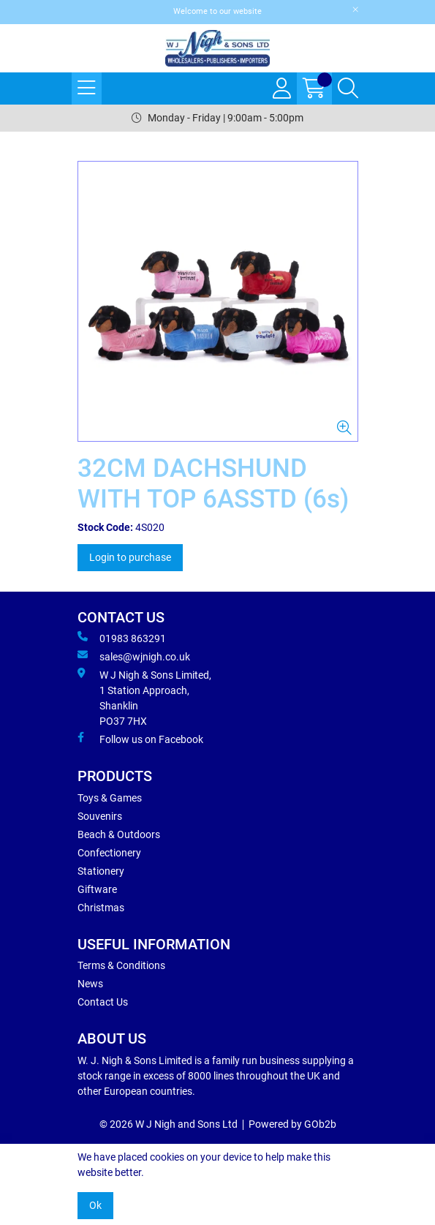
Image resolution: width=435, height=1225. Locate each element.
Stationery (100, 871)
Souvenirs (99, 816)
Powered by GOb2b (292, 1124)
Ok (95, 1205)
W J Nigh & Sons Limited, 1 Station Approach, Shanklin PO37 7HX (144, 697)
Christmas (100, 907)
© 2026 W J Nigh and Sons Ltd (168, 1124)
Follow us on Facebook (140, 738)
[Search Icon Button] (348, 88)
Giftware (97, 889)
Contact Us (102, 1002)
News (90, 984)
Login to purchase (130, 557)
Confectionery (109, 853)
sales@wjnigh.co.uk (133, 656)
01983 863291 (121, 637)
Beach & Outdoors (118, 834)
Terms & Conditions (121, 965)
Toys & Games (109, 798)
